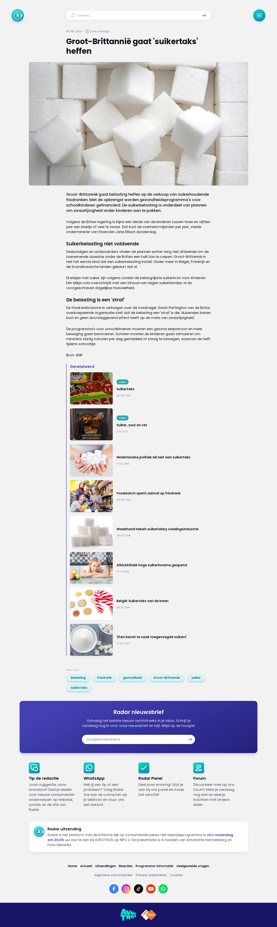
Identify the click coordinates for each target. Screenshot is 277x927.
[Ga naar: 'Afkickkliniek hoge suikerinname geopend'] (140, 568)
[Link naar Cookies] (176, 875)
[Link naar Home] (72, 866)
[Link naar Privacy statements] (151, 875)
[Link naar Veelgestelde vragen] (192, 866)
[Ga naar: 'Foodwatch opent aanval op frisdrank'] (140, 496)
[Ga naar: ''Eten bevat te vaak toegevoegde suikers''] (140, 640)
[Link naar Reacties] (126, 866)
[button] (204, 15)
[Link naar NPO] (149, 915)
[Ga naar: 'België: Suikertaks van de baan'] (140, 604)
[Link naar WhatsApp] (163, 888)
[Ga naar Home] (18, 15)
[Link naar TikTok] (138, 888)
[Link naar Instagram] (126, 888)
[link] (78, 678)
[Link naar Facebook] (113, 888)
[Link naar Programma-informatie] (154, 866)
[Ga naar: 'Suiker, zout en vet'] (140, 424)
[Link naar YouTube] (150, 888)
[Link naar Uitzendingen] (105, 866)
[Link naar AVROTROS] (128, 915)
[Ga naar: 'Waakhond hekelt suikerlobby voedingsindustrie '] (140, 532)
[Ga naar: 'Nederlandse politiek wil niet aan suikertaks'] (140, 460)
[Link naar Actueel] (86, 866)
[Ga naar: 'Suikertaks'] (140, 388)
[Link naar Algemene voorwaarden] (113, 875)
